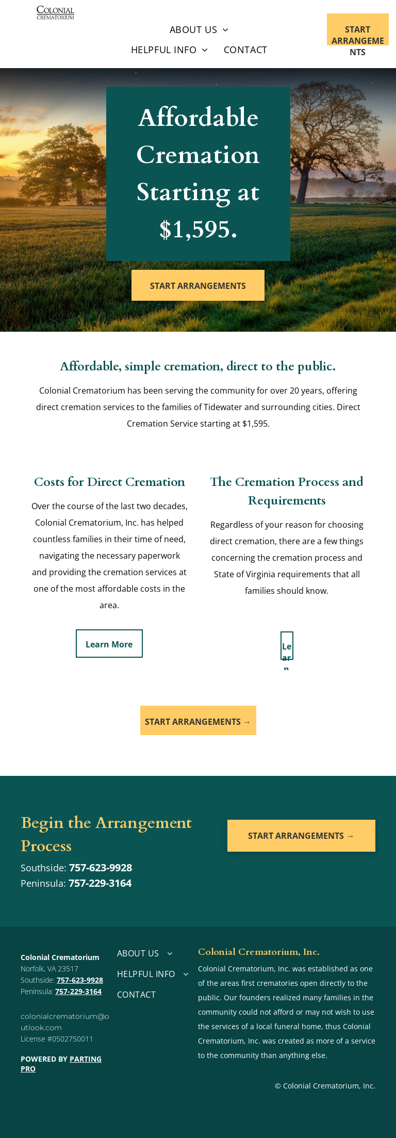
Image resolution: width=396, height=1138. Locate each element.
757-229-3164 (100, 883)
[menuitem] (199, 30)
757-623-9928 (100, 867)
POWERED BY (44, 1059)
